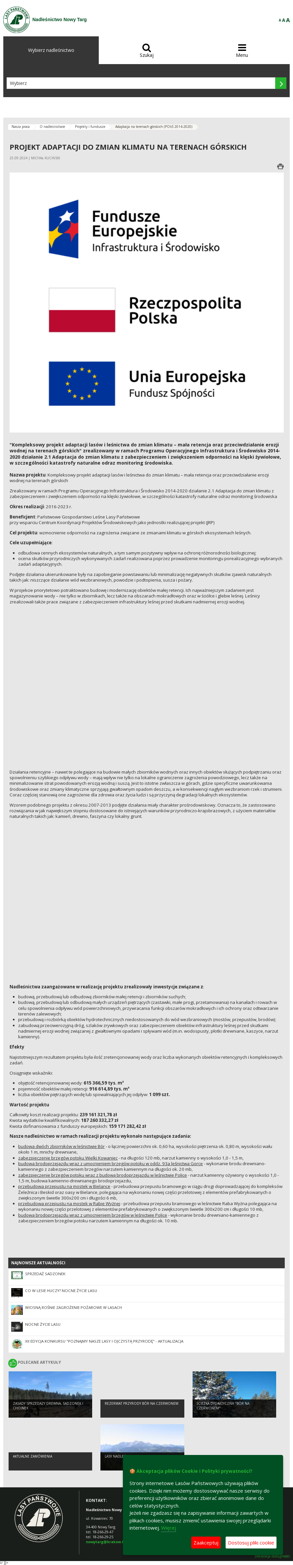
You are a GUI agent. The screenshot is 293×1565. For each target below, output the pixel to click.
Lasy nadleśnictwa (121, 1458)
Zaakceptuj (206, 1542)
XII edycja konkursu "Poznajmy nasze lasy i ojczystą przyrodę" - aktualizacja (104, 1341)
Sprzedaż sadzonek (45, 1273)
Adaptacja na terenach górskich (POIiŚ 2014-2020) (153, 126)
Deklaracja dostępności (272, 1556)
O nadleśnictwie (52, 126)
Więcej (168, 1527)
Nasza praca (21, 126)
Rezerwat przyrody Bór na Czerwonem (141, 1405)
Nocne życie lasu (42, 1324)
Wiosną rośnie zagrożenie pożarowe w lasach (73, 1307)
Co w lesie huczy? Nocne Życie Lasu (61, 1290)
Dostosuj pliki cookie (251, 1542)
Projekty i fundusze (90, 126)
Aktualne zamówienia (32, 1458)
